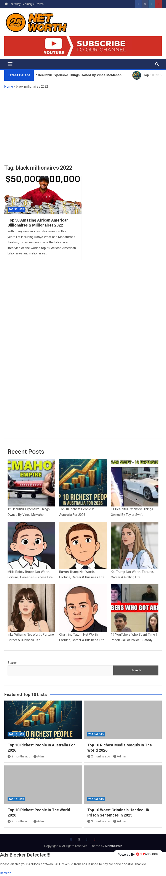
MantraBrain (113, 846)
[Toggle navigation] (10, 64)
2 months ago (19, 756)
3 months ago (98, 821)
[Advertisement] (83, 125)
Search (13, 663)
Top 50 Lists (16, 209)
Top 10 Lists (16, 734)
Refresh (5, 873)
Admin (40, 756)
